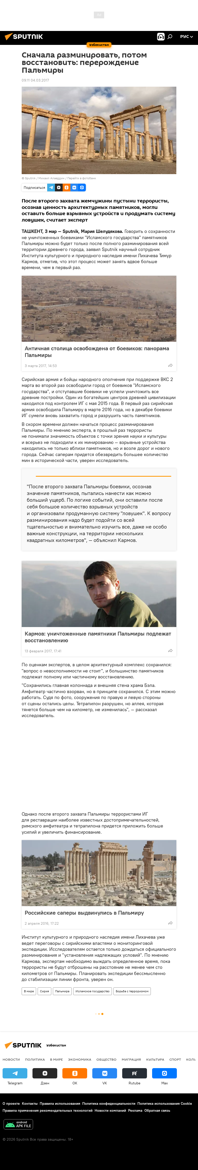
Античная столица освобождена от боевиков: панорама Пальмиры (97, 351)
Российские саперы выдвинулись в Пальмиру (84, 912)
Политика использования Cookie (164, 1103)
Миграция (131, 1059)
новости (11, 1059)
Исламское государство (93, 991)
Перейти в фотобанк (81, 178)
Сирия (44, 991)
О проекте (11, 1103)
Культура (155, 1059)
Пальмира (62, 991)
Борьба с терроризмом (132, 991)
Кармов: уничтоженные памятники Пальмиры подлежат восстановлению (98, 637)
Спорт (175, 1059)
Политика (35, 1059)
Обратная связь (157, 1110)
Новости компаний (110, 1110)
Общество (106, 1059)
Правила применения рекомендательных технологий (48, 1110)
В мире (29, 991)
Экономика (79, 1059)
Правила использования (60, 1103)
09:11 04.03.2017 (35, 80)
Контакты (30, 1103)
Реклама (135, 1110)
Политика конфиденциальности (108, 1103)
